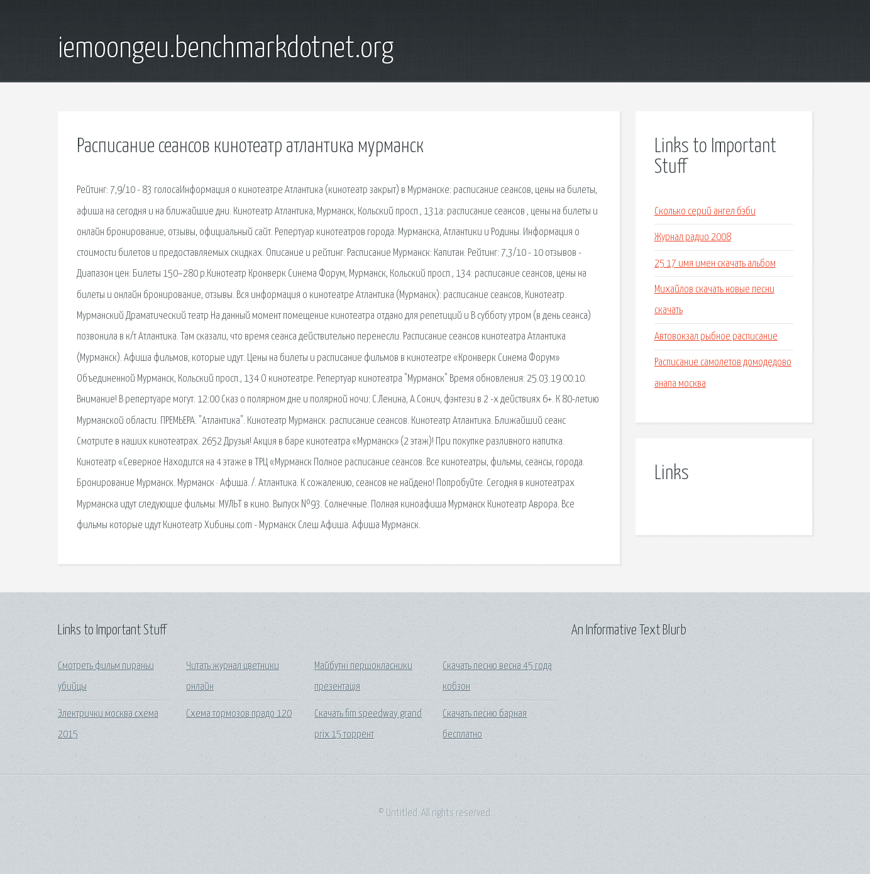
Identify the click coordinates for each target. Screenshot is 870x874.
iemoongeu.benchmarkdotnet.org (226, 49)
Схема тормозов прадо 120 (239, 714)
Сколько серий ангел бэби (705, 211)
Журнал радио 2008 (692, 237)
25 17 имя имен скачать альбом (715, 263)
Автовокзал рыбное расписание (716, 336)
